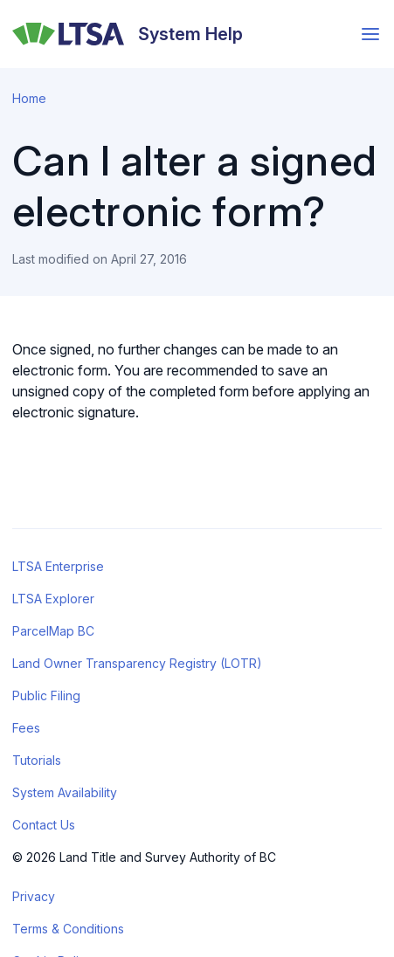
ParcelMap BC (53, 630)
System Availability (64, 792)
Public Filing (46, 695)
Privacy (33, 896)
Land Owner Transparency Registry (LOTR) (137, 663)
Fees (26, 727)
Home (29, 98)
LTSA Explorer (53, 598)
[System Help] (127, 34)
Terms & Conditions (68, 928)
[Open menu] (370, 34)
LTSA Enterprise (58, 566)
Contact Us (43, 824)
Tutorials (36, 760)
